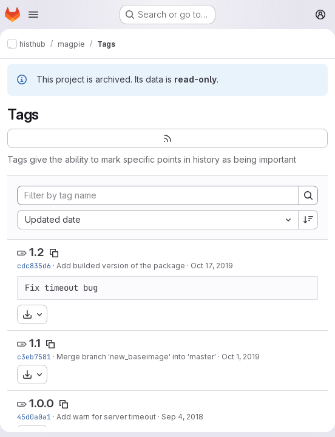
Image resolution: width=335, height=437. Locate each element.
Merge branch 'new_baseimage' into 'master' (136, 356)
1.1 (35, 343)
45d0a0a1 (34, 416)
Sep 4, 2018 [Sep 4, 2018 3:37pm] (182, 416)
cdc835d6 (34, 265)
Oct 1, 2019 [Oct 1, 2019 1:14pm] (241, 356)
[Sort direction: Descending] (308, 219)
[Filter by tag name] (158, 195)
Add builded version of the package (120, 265)
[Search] (308, 195)
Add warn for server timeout (106, 416)
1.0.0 (41, 403)
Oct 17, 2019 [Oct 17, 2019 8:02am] (212, 265)
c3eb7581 (34, 356)
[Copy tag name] (54, 253)
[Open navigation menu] (33, 14)
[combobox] (157, 219)
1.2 (36, 252)
